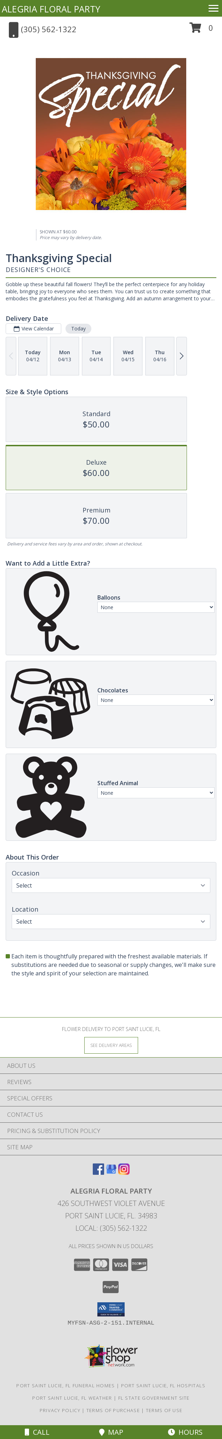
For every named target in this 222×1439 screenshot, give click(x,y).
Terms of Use (164, 1410)
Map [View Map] (111, 1432)
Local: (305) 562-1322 (111, 1228)
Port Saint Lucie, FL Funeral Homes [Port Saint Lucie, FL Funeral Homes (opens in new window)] (65, 1385)
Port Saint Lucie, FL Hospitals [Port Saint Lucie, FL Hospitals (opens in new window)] (163, 1385)
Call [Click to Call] (37, 1432)
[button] (201, 30)
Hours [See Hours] (185, 1432)
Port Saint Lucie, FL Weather (72, 1398)
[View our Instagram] (124, 1172)
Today (78, 328)
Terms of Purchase (113, 1410)
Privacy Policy (60, 1410)
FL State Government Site (154, 1398)
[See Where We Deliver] (111, 1045)
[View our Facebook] (98, 1172)
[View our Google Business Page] (111, 1172)
